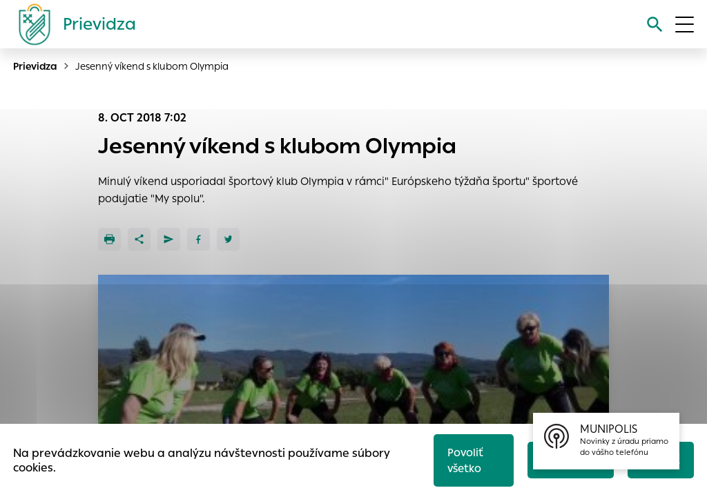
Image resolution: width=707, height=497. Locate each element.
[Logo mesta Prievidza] (71, 24)
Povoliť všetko (465, 460)
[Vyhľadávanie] (655, 24)
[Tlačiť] (109, 239)
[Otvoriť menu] (684, 24)
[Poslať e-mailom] (168, 239)
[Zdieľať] (139, 239)
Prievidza (35, 66)
